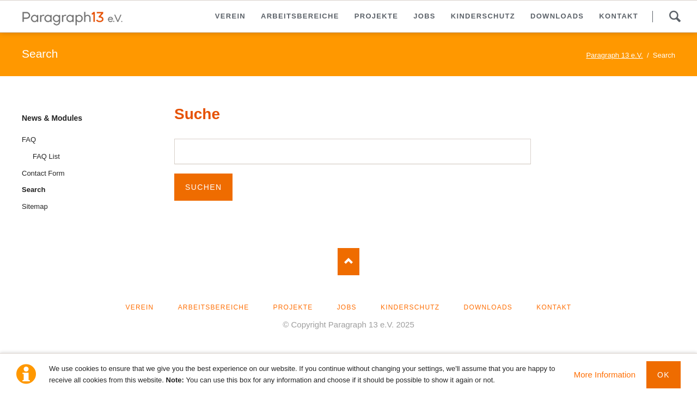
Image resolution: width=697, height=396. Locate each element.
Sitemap (35, 206)
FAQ (29, 139)
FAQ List (46, 156)
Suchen (203, 187)
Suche (674, 16)
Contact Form (43, 173)
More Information (604, 374)
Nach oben (348, 261)
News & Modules (52, 118)
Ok (663, 374)
